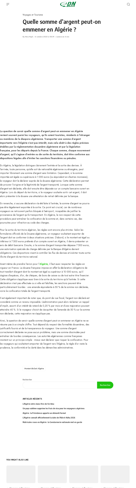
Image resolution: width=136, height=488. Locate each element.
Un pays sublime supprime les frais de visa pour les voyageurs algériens (54, 408)
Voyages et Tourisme (33, 14)
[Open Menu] (8, 4)
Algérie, (44, 264)
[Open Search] (128, 4)
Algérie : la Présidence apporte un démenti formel (44, 413)
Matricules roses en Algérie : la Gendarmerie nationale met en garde (52, 422)
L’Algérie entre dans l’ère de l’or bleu (39, 404)
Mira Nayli (29, 36)
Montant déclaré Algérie (34, 368)
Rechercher (27, 379)
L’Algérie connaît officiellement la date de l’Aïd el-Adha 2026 (49, 417)
